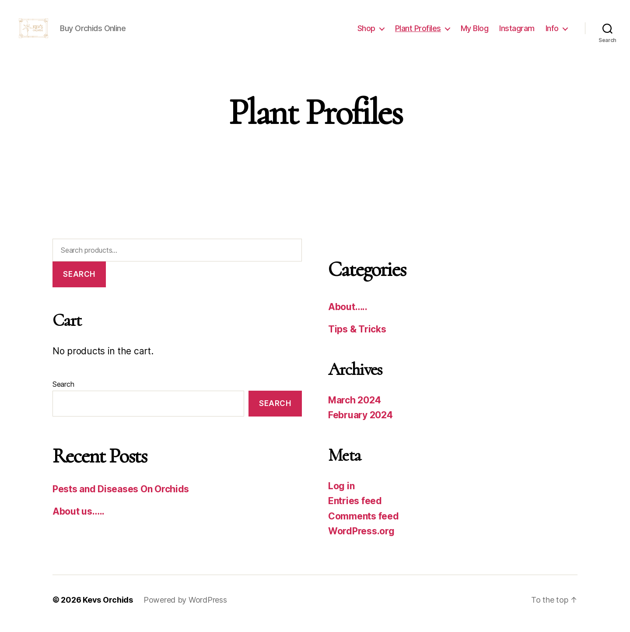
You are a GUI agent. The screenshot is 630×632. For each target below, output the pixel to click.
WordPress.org (361, 538)
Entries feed (355, 508)
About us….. (78, 518)
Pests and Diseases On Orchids (120, 496)
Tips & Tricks (357, 336)
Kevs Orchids (108, 607)
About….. (348, 314)
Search (79, 281)
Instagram (517, 31)
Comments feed (363, 523)
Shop (366, 31)
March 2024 (354, 407)
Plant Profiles (418, 31)
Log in (341, 493)
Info (552, 31)
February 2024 (360, 422)
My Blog (475, 31)
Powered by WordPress (185, 607)
